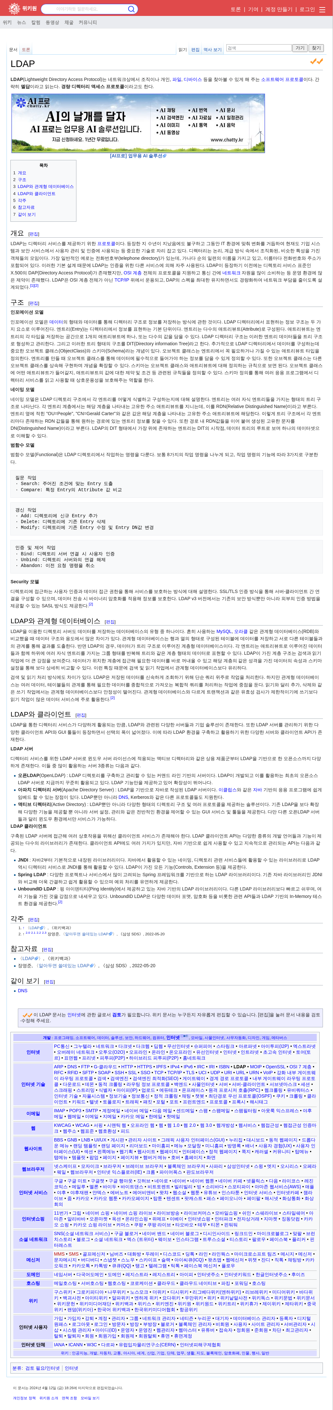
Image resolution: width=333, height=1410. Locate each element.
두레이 (152, 1254)
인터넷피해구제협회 (200, 1344)
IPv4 (175, 1066)
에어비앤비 (144, 1192)
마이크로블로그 (273, 1233)
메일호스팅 (65, 1283)
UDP (215, 1072)
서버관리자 (295, 1324)
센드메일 (185, 1110)
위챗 (252, 1259)
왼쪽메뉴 (106, 1151)
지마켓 (270, 1218)
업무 (180, 1353)
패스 (211, 1198)
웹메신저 (235, 1259)
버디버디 (90, 1259)
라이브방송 (168, 1213)
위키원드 (204, 1303)
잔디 (265, 1259)
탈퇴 (58, 1335)
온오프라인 (180, 1052)
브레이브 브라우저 (144, 1166)
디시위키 (179, 1292)
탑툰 (157, 1198)
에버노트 (119, 1192)
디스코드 (172, 1254)
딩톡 (189, 1254)
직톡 (279, 1259)
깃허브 (144, 1180)
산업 (151, 1353)
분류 (16, 1368)
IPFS (161, 1066)
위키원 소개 (48, 1398)
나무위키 (117, 1292)
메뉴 (178, 1145)
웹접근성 (270, 1125)
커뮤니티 (88, 22)
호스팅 (33, 1283)
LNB (85, 1139)
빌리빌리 (183, 1186)
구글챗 (97, 1180)
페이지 (109, 1157)
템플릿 (79, 1157)
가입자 (74, 1318)
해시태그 (259, 1101)
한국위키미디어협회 (154, 1309)
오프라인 (138, 1052)
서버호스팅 (92, 1283)
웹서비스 (247, 1125)
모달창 (194, 1145)
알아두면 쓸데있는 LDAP (86, 934)
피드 (125, 1131)
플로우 (228, 1265)
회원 (89, 1335)
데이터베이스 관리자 (254, 1318)
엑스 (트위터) (140, 1239)
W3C (92, 1344)
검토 (116, 1014)
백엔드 (181, 1084)
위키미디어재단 (95, 1303)
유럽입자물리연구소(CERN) (147, 1344)
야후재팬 (79, 1192)
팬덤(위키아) (80, 1309)
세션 (305, 1084)
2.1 (33, 932)
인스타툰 (230, 1192)
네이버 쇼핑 (98, 1213)
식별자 (105, 1090)
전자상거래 (248, 1218)
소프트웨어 (272, 79)
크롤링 (296, 1096)
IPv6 (188, 1066)
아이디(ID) (105, 1330)
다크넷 (125, 1046)
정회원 (243, 1330)
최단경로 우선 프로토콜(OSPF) (240, 1096)
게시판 (117, 1139)
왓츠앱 (214, 1259)
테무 (202, 1224)
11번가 (61, 1213)
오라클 (241, 631)
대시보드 (255, 1139)
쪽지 (246, 1151)
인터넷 (74, 1014)
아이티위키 (96, 1297)
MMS (59, 1254)
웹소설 (179, 1192)
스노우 (128, 1259)
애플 (309, 1186)
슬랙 (165, 1259)
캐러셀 (261, 1151)
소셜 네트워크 (33, 1239)
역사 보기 (213, 49)
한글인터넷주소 (271, 1274)
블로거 (167, 1324)
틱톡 (175, 1265)
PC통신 (61, 1046)
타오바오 (184, 1224)
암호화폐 (232, 1353)
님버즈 (116, 1254)
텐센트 (173, 1198)
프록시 (239, 1101)
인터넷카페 (287, 1192)
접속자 (226, 1330)
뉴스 (21, 22)
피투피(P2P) (112, 1058)
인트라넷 (250, 1052)
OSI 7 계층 (300, 1066)
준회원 (261, 1330)
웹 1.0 (173, 1125)
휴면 (165, 1335)
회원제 (127, 1335)
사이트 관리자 (265, 1324)
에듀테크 (168, 1090)
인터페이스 (193, 1151)
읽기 (183, 49)
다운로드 (72, 1084)
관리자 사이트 (142, 1139)
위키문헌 (66, 1303)
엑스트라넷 (304, 1046)
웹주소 (69, 1131)
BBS (58, 1139)
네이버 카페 (230, 1180)
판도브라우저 (200, 1172)
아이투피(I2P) (275, 1046)
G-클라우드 (105, 1066)
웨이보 (165, 1239)
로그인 (307, 9)
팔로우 (259, 1239)
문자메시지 (65, 1259)
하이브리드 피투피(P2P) (154, 1058)
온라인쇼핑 (136, 1218)
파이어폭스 (170, 1172)
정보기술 (118, 1096)
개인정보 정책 (24, 1398)
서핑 (98, 1125)
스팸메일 (221, 1110)
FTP (85, 1066)
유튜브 (210, 1192)
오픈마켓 (98, 1218)
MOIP (256, 1066)
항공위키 (189, 1309)
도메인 (33, 1274)
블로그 (83, 1239)
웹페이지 (169, 1151)
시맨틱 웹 (117, 1125)
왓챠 (163, 1192)
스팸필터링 (245, 1110)
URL (240, 1072)
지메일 (109, 1116)
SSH (119, 1072)
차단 (276, 1330)
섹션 (88, 1151)
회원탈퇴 (148, 1335)
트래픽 (132, 1101)
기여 (253, 9)
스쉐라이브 (266, 1213)
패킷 (147, 1101)
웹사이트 (33, 1148)
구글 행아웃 (121, 1180)
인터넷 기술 (33, 1084)
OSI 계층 (133, 272)
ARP (58, 1066)
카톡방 (101, 1265)
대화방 (134, 1254)
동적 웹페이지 (283, 1139)
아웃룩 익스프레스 (280, 1110)
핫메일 (173, 1116)
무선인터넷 (178, 1046)
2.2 (38, 932)
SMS (73, 1254)
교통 (117, 1353)
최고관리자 (297, 1330)
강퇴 (89, 1318)
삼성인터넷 (238, 1166)
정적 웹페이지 (223, 1151)
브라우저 (112, 1166)
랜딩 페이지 (113, 1145)
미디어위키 (283, 1292)
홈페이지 (193, 1157)
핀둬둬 (231, 1224)
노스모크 (139, 1292)
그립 (76, 1213)
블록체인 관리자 (195, 1324)
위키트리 (227, 1303)
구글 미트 (77, 1180)
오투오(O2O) (112, 1052)
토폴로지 (112, 1101)
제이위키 (271, 1303)
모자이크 (90, 1166)
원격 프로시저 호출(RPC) (234, 1090)
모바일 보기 (90, 1398)
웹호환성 (107, 1131)
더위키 (159, 1292)
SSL (132, 1072)
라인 (203, 1254)
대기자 (222, 1318)
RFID (73, 1072)
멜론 (94, 1186)
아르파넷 (248, 1046)
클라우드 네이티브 (198, 1283)
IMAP (59, 1110)
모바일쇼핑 (226, 1213)
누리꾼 (204, 1318)
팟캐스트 (193, 1198)
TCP (159, 1072)
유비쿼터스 (298, 1090)
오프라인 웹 (142, 1125)
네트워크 (231, 272)
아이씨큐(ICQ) (189, 1259)
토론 (236, 9)
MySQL (224, 631)
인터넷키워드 (237, 1274)
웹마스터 (188, 1330)
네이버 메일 (137, 1110)
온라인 (158, 1052)
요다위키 (171, 1297)
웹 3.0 (206, 1125)
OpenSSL (275, 1066)
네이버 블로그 (184, 1233)
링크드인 (243, 1233)
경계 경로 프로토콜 (228, 1078)
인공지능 (79, 1353)
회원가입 (107, 1335)
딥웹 (158, 1046)
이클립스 (228, 789)
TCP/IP (121, 280)
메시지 (287, 1254)
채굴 (68, 22)
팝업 (94, 1157)
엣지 (271, 1166)
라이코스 (291, 1180)
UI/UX (100, 1139)
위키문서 (306, 1297)
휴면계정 (183, 1335)
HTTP (127, 1066)
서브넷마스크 (283, 1084)
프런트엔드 (194, 1101)
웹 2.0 (189, 1125)
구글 (58, 1180)
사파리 (216, 1166)
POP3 (75, 1110)
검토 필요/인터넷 (42, 1368)
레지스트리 (164, 1274)
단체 (171, 1353)
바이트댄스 (132, 1186)
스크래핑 (63, 1090)
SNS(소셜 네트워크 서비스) (82, 1233)
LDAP (34, 928)
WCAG (82, 1125)
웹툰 (195, 1192)
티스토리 (239, 1239)
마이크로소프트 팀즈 (255, 1254)
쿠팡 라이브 (159, 1224)
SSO (146, 1072)
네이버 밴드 (154, 1233)
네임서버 (63, 1274)
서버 (223, 1084)
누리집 (236, 1139)
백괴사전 (72, 1297)
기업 (161, 1353)
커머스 (123, 1224)
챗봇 (199, 1096)
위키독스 (261, 1297)
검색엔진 (119, 1078)
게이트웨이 (193, 1078)
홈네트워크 (194, 1058)
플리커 (299, 1239)
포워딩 (241, 1283)
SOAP (104, 1072)
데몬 (89, 1084)
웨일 (61, 1172)
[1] (32, 285)
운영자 (127, 1330)
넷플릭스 (255, 1180)
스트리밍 (85, 1090)
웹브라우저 (33, 1169)
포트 (174, 1101)
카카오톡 (81, 1265)
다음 (273, 1180)
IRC (201, 1066)
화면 (211, 1157)
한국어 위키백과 (113, 1309)
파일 (176, 79)
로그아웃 (81, 1324)
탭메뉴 (61, 1157)
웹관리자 (165, 1330)
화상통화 (291, 1198)
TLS (190, 1072)
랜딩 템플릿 (85, 1145)
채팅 (186, 1096)
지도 (200, 1353)
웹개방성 (225, 1125)
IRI (212, 1066)
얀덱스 (99, 1192)
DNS (123, 797)
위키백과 (124, 1303)
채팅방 (294, 1259)
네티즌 (186, 1318)
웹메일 (74, 1116)
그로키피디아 (90, 1292)
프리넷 (89, 1058)
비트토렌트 (159, 1186)
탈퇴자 (74, 1335)
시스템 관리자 (77, 1330)
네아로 (161, 1180)
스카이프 (148, 1259)
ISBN (224, 1066)
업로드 (148, 1090)
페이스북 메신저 (200, 1265)
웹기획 (126, 1151)
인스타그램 (187, 1239)
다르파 (108, 1344)
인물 (245, 1353)
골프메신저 (94, 1254)
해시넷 (271, 1198)
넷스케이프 (65, 1166)
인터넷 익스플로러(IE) (119, 1172)
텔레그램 (158, 1265)
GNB (72, 1139)
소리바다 (215, 1186)
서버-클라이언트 (248, 1084)
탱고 (139, 1265)
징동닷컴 (291, 1218)
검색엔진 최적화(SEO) (156, 1078)
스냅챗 (110, 1259)
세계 (141, 1353)
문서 (13, 49)
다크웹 (143, 1046)
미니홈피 (214, 1145)
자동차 (105, 1353)
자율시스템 (93, 1096)
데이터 (56, 321)
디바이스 (193, 79)
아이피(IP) (127, 1090)
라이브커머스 (197, 1213)
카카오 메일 (133, 1116)
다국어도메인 (90, 1274)
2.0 (28, 932)
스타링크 (225, 1046)
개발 (47, 1037)
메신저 (33, 1259)
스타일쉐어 (293, 1213)
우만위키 (194, 1297)
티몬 (215, 1224)
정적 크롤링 (166, 1096)
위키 (7, 22)
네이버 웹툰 (202, 1180)
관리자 (118, 1318)
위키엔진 (164, 1303)
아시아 (129, 1353)
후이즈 (298, 1274)
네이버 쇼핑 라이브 (133, 1213)
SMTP (92, 1110)
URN (254, 1072)
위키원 (184, 1303)
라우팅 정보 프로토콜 (148, 1084)
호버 (175, 1157)
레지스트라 (137, 1274)
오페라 (309, 1166)
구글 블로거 (126, 1233)
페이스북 (279, 1239)
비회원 (222, 1324)
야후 (61, 1192)
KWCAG (62, 1125)
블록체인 (214, 1353)
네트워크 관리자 (159, 1318)
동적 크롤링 (110, 1084)
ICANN (76, 1344)
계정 (102, 1318)
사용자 (240, 1324)
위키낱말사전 (233, 1297)
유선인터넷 (207, 1052)
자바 (257, 789)
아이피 (186, 1274)
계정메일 (111, 1110)
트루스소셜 (214, 1239)
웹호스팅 (117, 1283)
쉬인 (246, 1213)
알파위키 (121, 1297)
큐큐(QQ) (121, 1265)
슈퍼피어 (203, 1046)
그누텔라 (82, 1046)
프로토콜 (294, 79)
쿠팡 (138, 1224)
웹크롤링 (273, 1090)
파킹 (225, 1283)
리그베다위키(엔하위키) (217, 1292)
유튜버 (208, 1330)
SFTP (88, 1072)
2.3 (44, 932)
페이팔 (253, 1198)
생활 (190, 1353)
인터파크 (224, 1218)
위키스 (144, 1303)
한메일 (155, 1116)
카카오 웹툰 (106, 1198)
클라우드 (166, 1283)
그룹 (134, 1318)
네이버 (179, 1180)
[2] (36, 285)
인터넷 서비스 (33, 1192)
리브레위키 (256, 1292)
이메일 (33, 1113)
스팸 (203, 1110)
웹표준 (87, 1131)
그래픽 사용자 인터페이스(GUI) (193, 1139)
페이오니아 (231, 1198)
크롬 (150, 1172)
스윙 (258, 1166)
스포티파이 (239, 1186)
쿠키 (280, 1096)
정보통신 (140, 1096)
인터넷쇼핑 (33, 1218)
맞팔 (297, 1233)
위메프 (159, 1218)
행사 (256, 1353)
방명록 (234, 1145)
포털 (160, 1101)
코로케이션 (141, 1283)
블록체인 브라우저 (186, 1166)
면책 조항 (69, 1398)
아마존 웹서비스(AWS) (278, 1186)
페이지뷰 (130, 1157)
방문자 (119, 1324)
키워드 (79, 1101)
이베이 (176, 1218)
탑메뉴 (302, 1151)
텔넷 (94, 1101)
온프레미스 (193, 1090)
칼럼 (35, 22)
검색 (101, 1078)
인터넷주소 (208, 1274)
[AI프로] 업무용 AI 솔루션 (136, 155)
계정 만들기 (279, 9)
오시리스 (289, 1166)
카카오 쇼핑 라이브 (92, 1224)
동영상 (52, 22)
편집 (195, 49)
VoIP (268, 1072)
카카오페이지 (135, 1198)
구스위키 (63, 1292)
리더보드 (138, 1145)
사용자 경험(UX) (275, 1145)
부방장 (150, 1324)
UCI (202, 1072)
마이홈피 (161, 1145)
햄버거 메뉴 (155, 1157)
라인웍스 (221, 1254)
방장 (134, 1324)
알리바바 (76, 1218)
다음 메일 (162, 1110)
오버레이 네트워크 (76, 1052)
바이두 (109, 1186)
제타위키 (294, 1303)
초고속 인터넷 (277, 1052)
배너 (249, 1145)
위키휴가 (249, 1303)
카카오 (82, 1198)
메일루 (79, 1186)
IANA (59, 1344)
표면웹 (71, 1058)
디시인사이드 (216, 1233)
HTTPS (144, 1066)
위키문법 (283, 1297)
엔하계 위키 (146, 1297)
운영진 (145, 1330)
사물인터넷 (203, 1084)
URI (228, 1072)
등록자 (286, 1318)
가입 (58, 1318)
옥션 (116, 1218)
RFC (58, 1072)
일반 (265, 1353)
